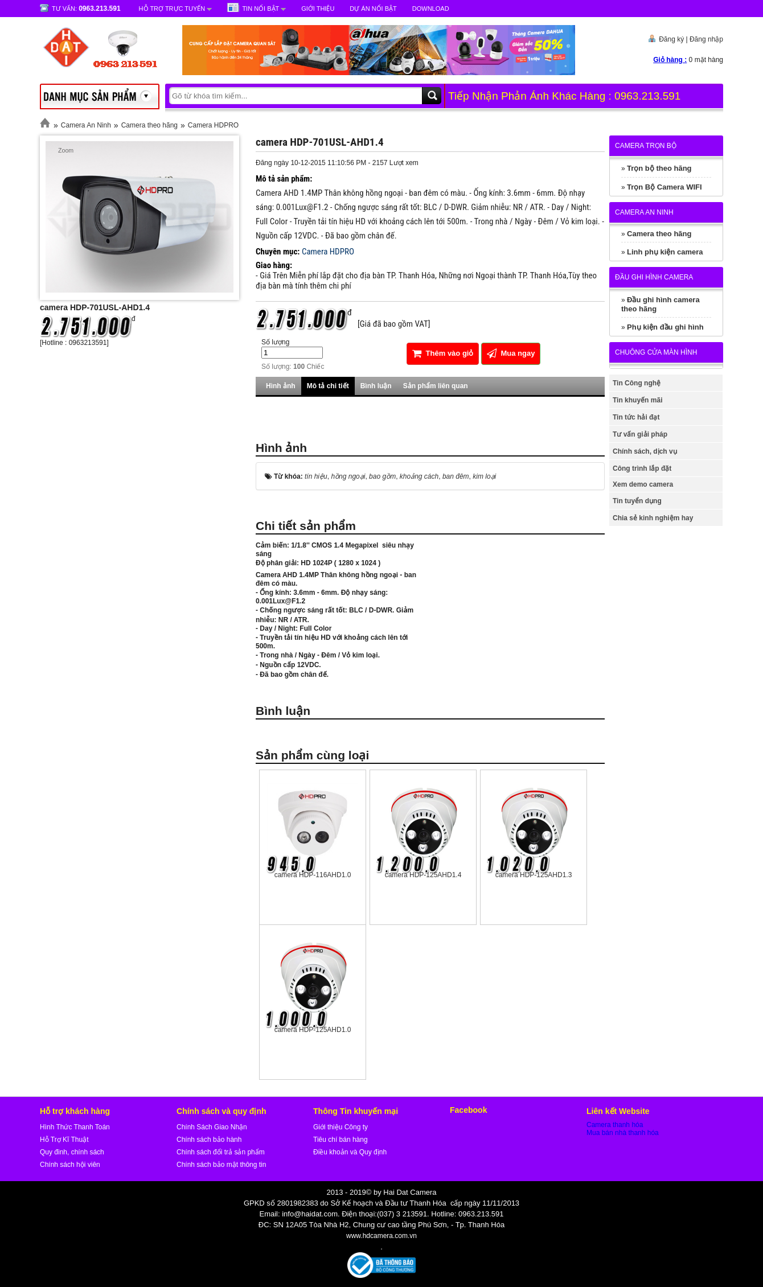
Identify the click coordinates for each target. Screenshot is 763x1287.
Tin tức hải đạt (636, 417)
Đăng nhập (706, 39)
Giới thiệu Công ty (340, 1127)
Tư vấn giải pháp (640, 434)
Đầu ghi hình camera (654, 277)
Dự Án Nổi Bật (373, 8)
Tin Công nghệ (637, 383)
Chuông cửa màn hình (656, 352)
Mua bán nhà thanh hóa (622, 1133)
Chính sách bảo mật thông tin (221, 1165)
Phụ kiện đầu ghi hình (665, 327)
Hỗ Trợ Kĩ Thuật (64, 1140)
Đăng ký (671, 39)
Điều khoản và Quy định (350, 1152)
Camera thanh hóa (614, 1125)
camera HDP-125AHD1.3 (533, 875)
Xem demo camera (643, 484)
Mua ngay (511, 353)
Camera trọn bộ (645, 146)
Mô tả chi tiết (328, 386)
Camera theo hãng (149, 125)
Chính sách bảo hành (209, 1140)
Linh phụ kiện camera (665, 252)
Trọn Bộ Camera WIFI (664, 187)
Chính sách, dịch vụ (645, 451)
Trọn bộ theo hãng (659, 168)
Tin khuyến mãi (637, 400)
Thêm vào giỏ (442, 353)
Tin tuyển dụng (637, 501)
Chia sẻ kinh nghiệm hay (653, 518)
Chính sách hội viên (70, 1165)
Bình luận (376, 386)
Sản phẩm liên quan (435, 386)
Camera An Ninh (86, 125)
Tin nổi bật (260, 8)
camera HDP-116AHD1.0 (312, 875)
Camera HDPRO (213, 125)
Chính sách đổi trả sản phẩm (221, 1152)
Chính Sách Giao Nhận (212, 1127)
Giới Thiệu (317, 8)
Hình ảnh (281, 386)
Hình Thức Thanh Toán (75, 1127)
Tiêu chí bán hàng (340, 1140)
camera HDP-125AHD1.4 (423, 875)
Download (430, 8)
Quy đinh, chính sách (72, 1152)
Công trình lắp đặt (642, 468)
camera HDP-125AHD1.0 (312, 1030)
